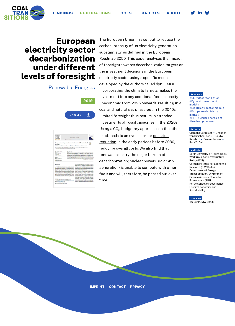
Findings (63, 13)
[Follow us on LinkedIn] (198, 13)
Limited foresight (211, 117)
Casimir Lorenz (212, 139)
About (174, 13)
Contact (117, 287)
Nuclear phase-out (203, 121)
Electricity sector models (207, 107)
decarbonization (208, 97)
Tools (125, 13)
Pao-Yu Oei (196, 142)
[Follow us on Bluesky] (205, 13)
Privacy (137, 287)
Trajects (149, 13)
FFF (193, 117)
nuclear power (142, 161)
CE (193, 97)
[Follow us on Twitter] (191, 13)
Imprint (97, 287)
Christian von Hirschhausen (207, 134)
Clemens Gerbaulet (200, 132)
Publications (95, 13)
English (80, 114)
